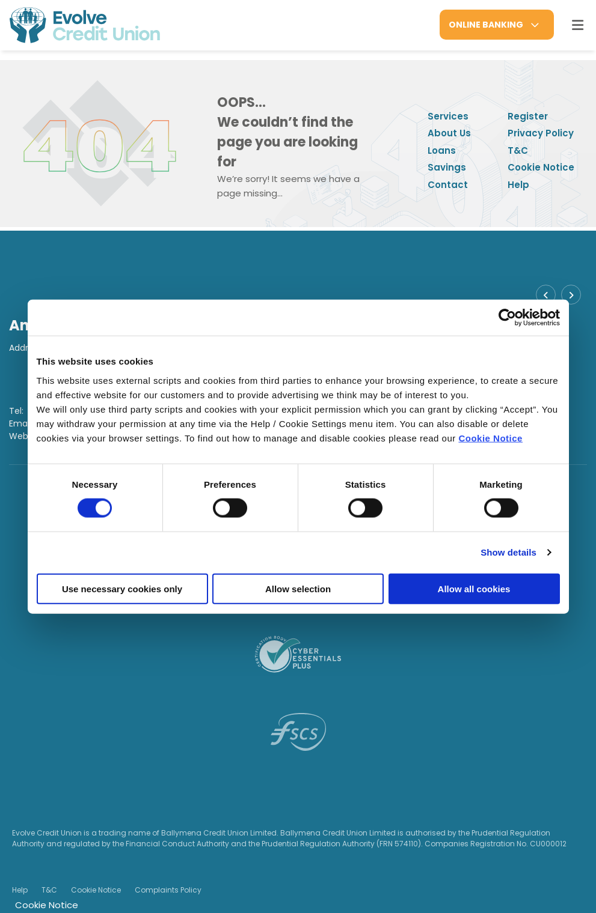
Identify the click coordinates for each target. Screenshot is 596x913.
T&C (518, 150)
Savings (447, 167)
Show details (508, 552)
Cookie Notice (490, 437)
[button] (546, 295)
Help (518, 184)
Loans (442, 150)
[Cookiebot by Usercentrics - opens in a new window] (507, 318)
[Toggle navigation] (577, 25)
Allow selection (298, 588)
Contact (448, 184)
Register (528, 116)
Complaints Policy (168, 890)
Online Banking (486, 25)
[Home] (75, 25)
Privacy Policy (541, 133)
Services (448, 116)
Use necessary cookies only (122, 588)
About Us (449, 133)
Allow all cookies (474, 588)
